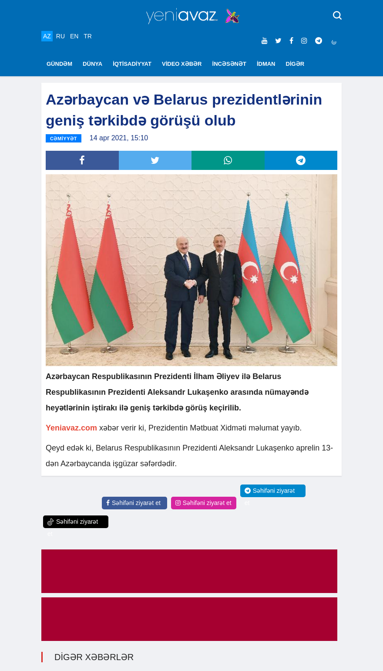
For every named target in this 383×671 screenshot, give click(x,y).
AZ (47, 36)
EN (74, 36)
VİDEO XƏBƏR (182, 64)
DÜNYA (92, 64)
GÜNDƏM (59, 64)
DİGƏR (295, 64)
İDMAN (266, 64)
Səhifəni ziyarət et (133, 502)
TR (88, 36)
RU (60, 36)
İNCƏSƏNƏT (229, 64)
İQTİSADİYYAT (132, 64)
